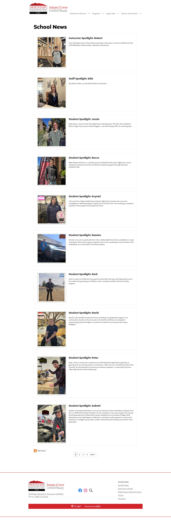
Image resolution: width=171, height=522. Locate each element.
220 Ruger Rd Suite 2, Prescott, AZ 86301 (45, 494)
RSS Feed (39, 450)
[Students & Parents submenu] (80, 13)
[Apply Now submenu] (112, 13)
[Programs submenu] (98, 13)
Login (76, 506)
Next (93, 454)
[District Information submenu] (131, 13)
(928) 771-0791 (41, 497)
